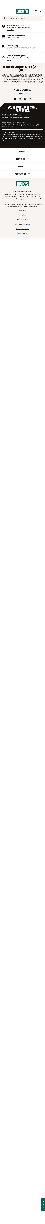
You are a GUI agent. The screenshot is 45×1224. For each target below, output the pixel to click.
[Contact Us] (22, 1082)
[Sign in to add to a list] (17, 79)
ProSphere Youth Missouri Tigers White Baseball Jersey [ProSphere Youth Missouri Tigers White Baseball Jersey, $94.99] (10, 244)
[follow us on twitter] (20, 1088)
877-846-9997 (24, 1195)
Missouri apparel (34, 891)
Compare (11, 137)
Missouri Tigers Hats (13, 1000)
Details (9, 1039)
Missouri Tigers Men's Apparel (17, 1002)
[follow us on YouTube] (14, 1088)
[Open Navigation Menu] (4, 11)
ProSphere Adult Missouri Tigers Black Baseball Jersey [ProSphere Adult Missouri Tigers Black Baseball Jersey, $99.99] (32, 797)
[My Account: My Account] (36, 11)
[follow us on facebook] (25, 1088)
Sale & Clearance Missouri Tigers (18, 1007)
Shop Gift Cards (25, 1106)
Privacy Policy (22, 1204)
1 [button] (41, 838)
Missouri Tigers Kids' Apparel (16, 996)
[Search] (24, 18)
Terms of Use (22, 1200)
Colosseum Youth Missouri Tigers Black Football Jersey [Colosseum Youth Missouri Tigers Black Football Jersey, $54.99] (10, 382)
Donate (9, 1049)
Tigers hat (19, 891)
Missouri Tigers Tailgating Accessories (20, 994)
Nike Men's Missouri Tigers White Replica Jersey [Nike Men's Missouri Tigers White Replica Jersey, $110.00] (32, 520)
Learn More (10, 1019)
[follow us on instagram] (30, 1088)
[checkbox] (11, 137)
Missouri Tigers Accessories (16, 1004)
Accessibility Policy (22, 1209)
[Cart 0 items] (40, 11)
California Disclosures (22, 1218)
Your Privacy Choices (21, 1213)
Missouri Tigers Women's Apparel (18, 998)
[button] (13, 58)
